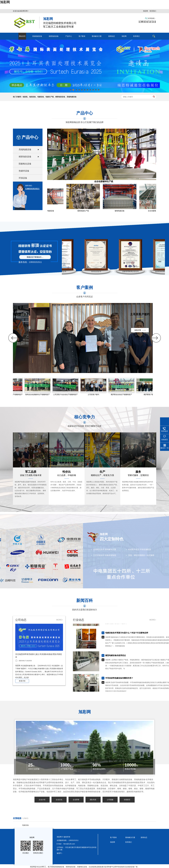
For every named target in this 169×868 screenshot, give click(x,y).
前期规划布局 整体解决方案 (104, 549)
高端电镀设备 (25, 149)
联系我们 (153, 11)
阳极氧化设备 (25, 164)
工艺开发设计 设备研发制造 (104, 555)
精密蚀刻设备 (25, 156)
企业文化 (59, 800)
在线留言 (127, 800)
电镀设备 (25, 825)
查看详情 (22, 681)
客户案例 (113, 837)
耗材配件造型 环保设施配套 (139, 549)
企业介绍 (42, 800)
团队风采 (93, 800)
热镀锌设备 (24, 171)
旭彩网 (5, 2)
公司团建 (110, 800)
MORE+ (59, 620)
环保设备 (23, 178)
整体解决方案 (130, 837)
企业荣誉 (76, 800)
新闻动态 (144, 837)
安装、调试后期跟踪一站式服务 (141, 555)
